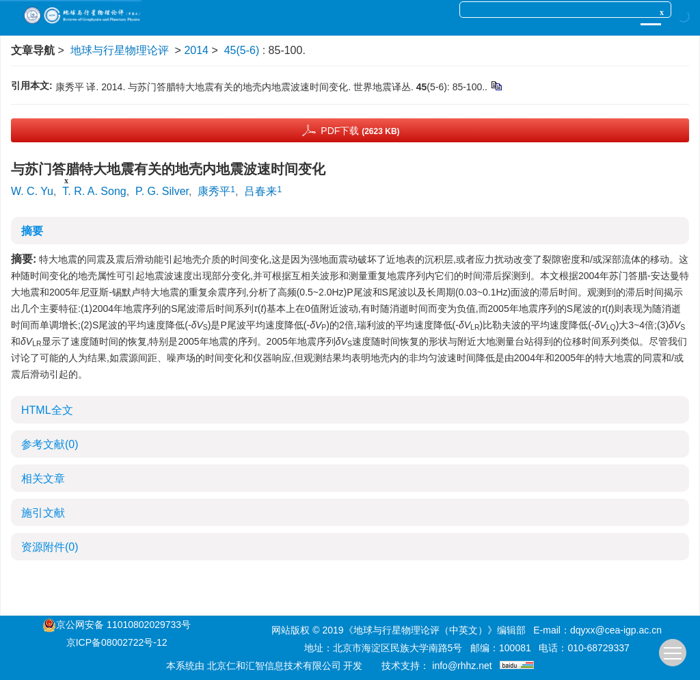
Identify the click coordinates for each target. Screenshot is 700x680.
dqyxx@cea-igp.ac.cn (616, 630)
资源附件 (50, 547)
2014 (196, 50)
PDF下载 (360, 130)
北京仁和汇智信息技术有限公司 (274, 665)
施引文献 (43, 513)
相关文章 (43, 478)
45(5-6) (243, 50)
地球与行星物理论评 (119, 50)
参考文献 (50, 444)
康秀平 (214, 191)
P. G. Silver (162, 191)
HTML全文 (47, 410)
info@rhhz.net (462, 665)
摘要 (32, 231)
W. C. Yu (32, 191)
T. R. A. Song (94, 191)
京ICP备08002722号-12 (116, 642)
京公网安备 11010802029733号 (123, 624)
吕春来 (260, 191)
